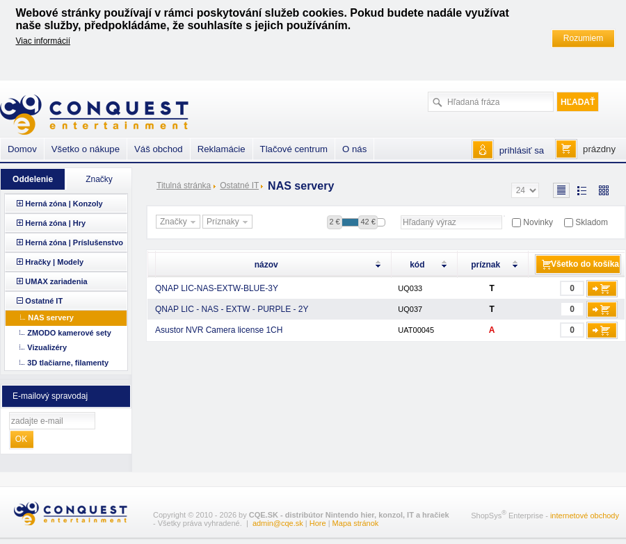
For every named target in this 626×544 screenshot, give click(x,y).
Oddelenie (33, 179)
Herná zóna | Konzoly (63, 203)
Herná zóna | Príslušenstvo (74, 242)
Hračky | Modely (54, 262)
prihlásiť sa (521, 150)
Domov (22, 149)
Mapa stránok (355, 523)
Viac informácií (43, 41)
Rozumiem (583, 38)
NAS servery (50, 317)
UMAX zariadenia (56, 281)
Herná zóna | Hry (55, 223)
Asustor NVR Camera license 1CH (218, 330)
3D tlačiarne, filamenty (68, 362)
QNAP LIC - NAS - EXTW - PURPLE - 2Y (232, 309)
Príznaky (229, 222)
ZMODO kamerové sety (69, 333)
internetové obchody (584, 515)
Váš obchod (158, 149)
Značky (179, 222)
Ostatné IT (239, 185)
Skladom (591, 222)
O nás (354, 149)
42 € (367, 221)
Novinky (538, 222)
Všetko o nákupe (85, 149)
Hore (318, 523)
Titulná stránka (183, 185)
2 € (334, 221)
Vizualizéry (47, 347)
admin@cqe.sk (277, 523)
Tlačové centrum (294, 149)
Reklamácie (222, 149)
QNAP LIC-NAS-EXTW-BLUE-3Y (216, 288)
